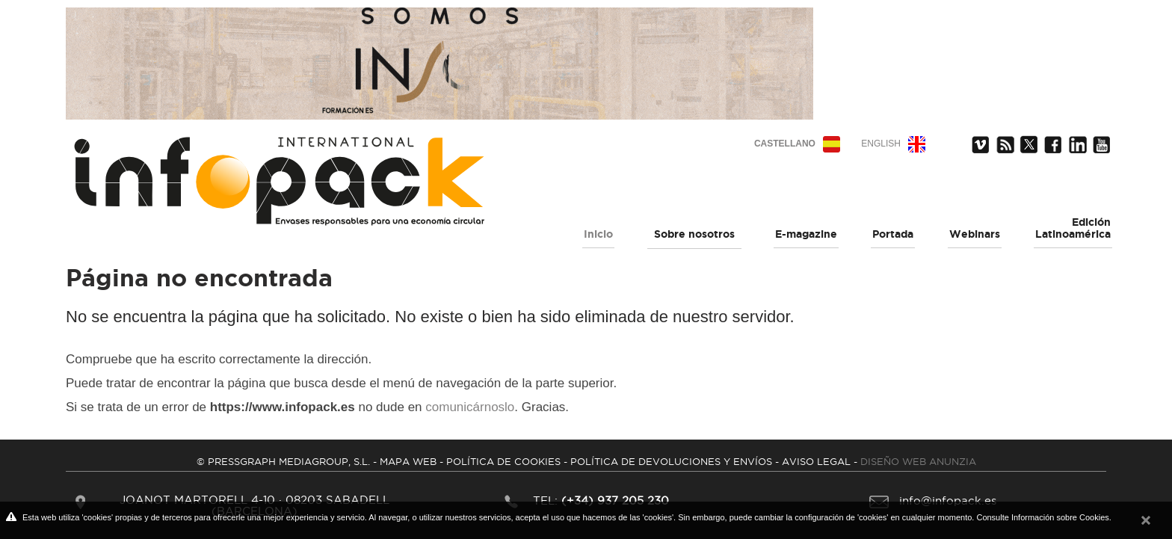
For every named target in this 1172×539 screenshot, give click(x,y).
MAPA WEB (408, 461)
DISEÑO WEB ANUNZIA (918, 461)
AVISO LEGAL (816, 461)
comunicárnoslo (469, 407)
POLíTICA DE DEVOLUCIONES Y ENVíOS (671, 461)
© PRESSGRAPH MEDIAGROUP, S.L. (283, 461)
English (881, 143)
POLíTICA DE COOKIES (503, 461)
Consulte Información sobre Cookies (1042, 517)
